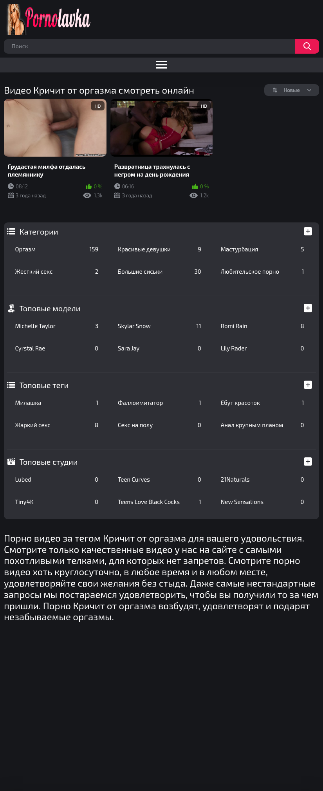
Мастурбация (262, 249)
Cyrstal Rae (56, 348)
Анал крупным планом (262, 424)
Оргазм (56, 249)
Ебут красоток (262, 402)
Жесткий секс (56, 271)
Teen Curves (159, 479)
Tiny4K (56, 501)
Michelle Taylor (56, 325)
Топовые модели (49, 308)
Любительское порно (262, 271)
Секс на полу (159, 424)
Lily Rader (262, 348)
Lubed (56, 479)
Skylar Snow (159, 325)
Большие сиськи (159, 271)
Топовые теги (44, 385)
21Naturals (262, 479)
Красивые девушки (159, 249)
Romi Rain (262, 325)
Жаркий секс (56, 424)
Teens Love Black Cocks (159, 501)
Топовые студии (48, 461)
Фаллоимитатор (159, 402)
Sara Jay (159, 348)
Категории (38, 231)
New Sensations (262, 501)
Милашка (56, 402)
